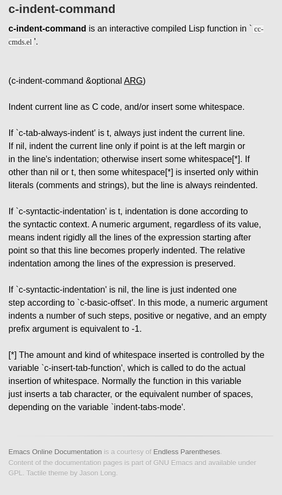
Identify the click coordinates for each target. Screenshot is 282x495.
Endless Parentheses (186, 452)
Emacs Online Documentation (55, 452)
